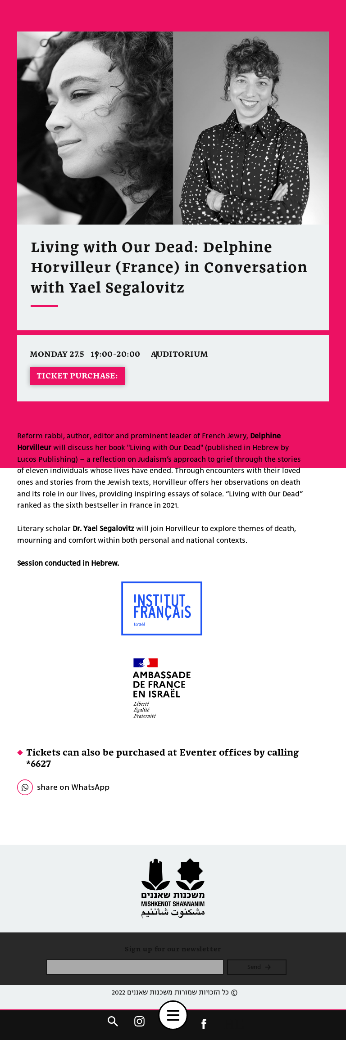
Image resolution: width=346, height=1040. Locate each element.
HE (233, 1024)
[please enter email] (134, 967)
